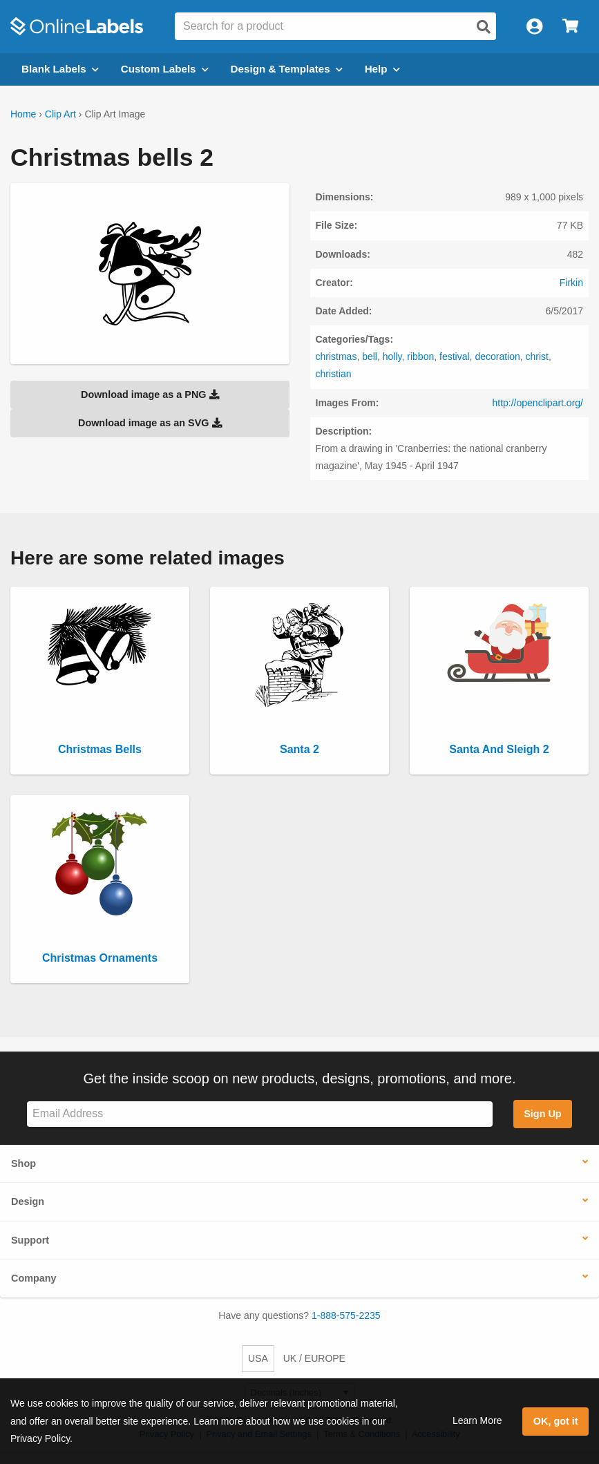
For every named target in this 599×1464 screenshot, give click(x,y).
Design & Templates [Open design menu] (287, 69)
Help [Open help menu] (382, 69)
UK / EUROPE (314, 1358)
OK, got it (555, 1421)
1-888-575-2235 (346, 1315)
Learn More (477, 1420)
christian (334, 373)
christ (537, 356)
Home (23, 114)
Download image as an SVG (150, 422)
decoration (497, 356)
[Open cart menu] (570, 26)
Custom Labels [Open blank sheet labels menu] (165, 69)
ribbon (420, 356)
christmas (336, 356)
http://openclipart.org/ (537, 402)
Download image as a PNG (150, 394)
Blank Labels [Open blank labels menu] (60, 69)
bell (369, 356)
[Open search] (483, 27)
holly (392, 356)
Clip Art (60, 114)
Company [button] (34, 1278)
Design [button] (27, 1201)
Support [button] (30, 1240)
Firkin (571, 282)
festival (454, 356)
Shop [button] (23, 1163)
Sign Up (542, 1113)
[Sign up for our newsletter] (260, 1114)
